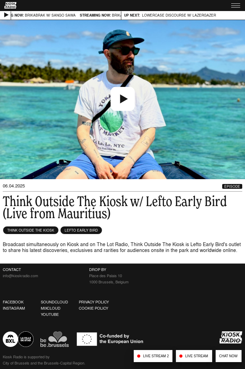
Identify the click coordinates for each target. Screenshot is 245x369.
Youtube (50, 314)
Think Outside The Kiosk (30, 230)
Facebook (13, 302)
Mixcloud (50, 308)
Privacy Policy (94, 302)
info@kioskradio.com (20, 276)
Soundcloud (54, 302)
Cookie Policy (93, 308)
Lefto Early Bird (81, 230)
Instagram (14, 308)
